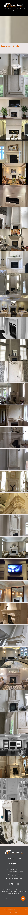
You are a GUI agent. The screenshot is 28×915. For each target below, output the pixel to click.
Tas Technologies (18, 910)
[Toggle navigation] (14, 12)
